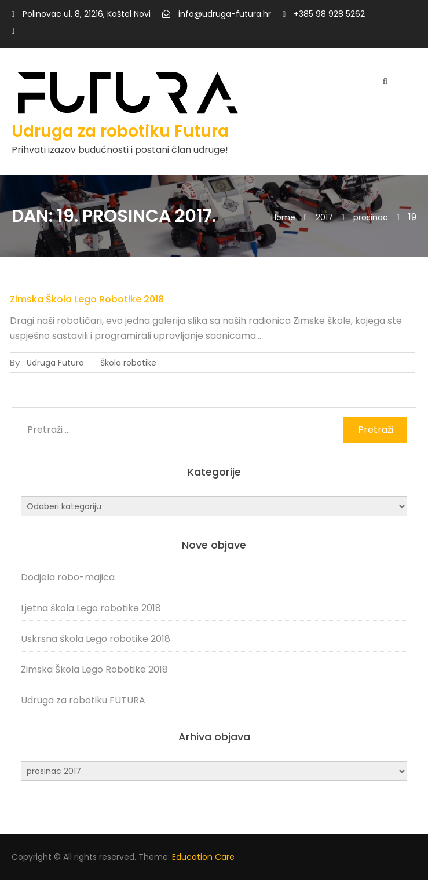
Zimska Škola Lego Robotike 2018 (87, 299)
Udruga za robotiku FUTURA (83, 700)
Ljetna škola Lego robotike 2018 (91, 608)
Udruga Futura (55, 362)
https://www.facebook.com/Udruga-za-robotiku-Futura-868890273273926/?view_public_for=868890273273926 (13, 31)
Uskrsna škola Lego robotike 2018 (95, 638)
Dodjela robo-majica (68, 577)
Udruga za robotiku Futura (120, 131)
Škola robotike (128, 362)
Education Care (203, 857)
